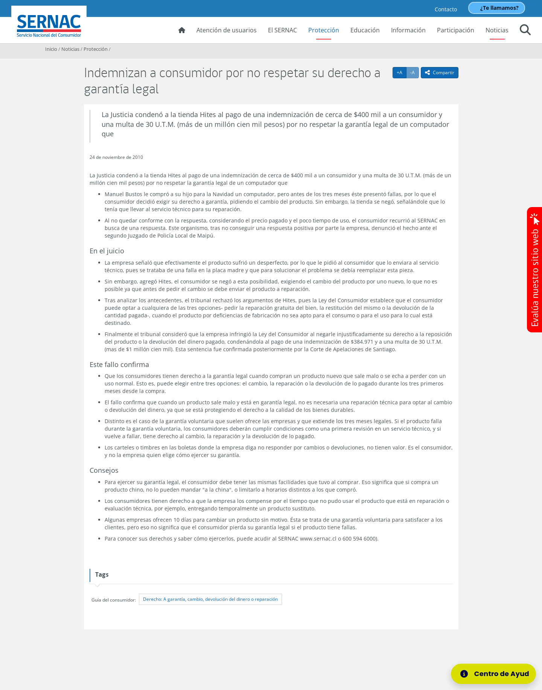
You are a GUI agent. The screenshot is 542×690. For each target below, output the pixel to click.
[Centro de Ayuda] (498, 674)
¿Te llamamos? (499, 7)
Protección (323, 30)
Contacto (446, 9)
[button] (525, 31)
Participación (455, 30)
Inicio (51, 49)
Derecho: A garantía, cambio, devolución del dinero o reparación (210, 599)
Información (408, 30)
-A (414, 72)
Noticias (497, 30)
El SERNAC (282, 30)
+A (401, 72)
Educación (365, 30)
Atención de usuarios (226, 30)
